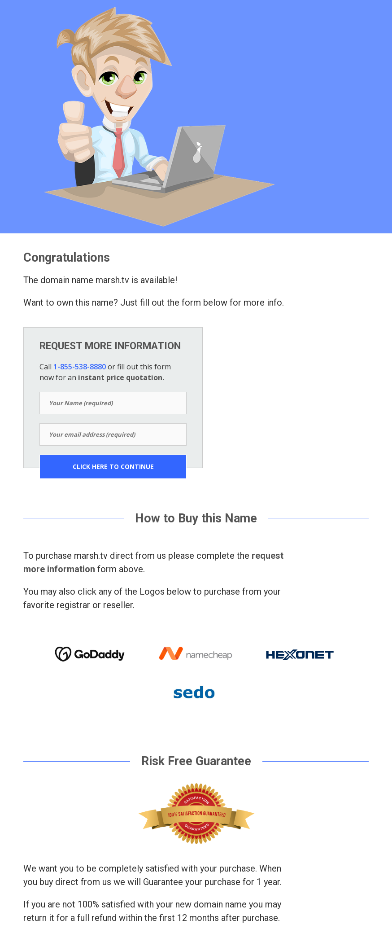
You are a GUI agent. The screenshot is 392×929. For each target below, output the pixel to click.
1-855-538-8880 (79, 367)
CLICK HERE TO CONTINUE (113, 466)
